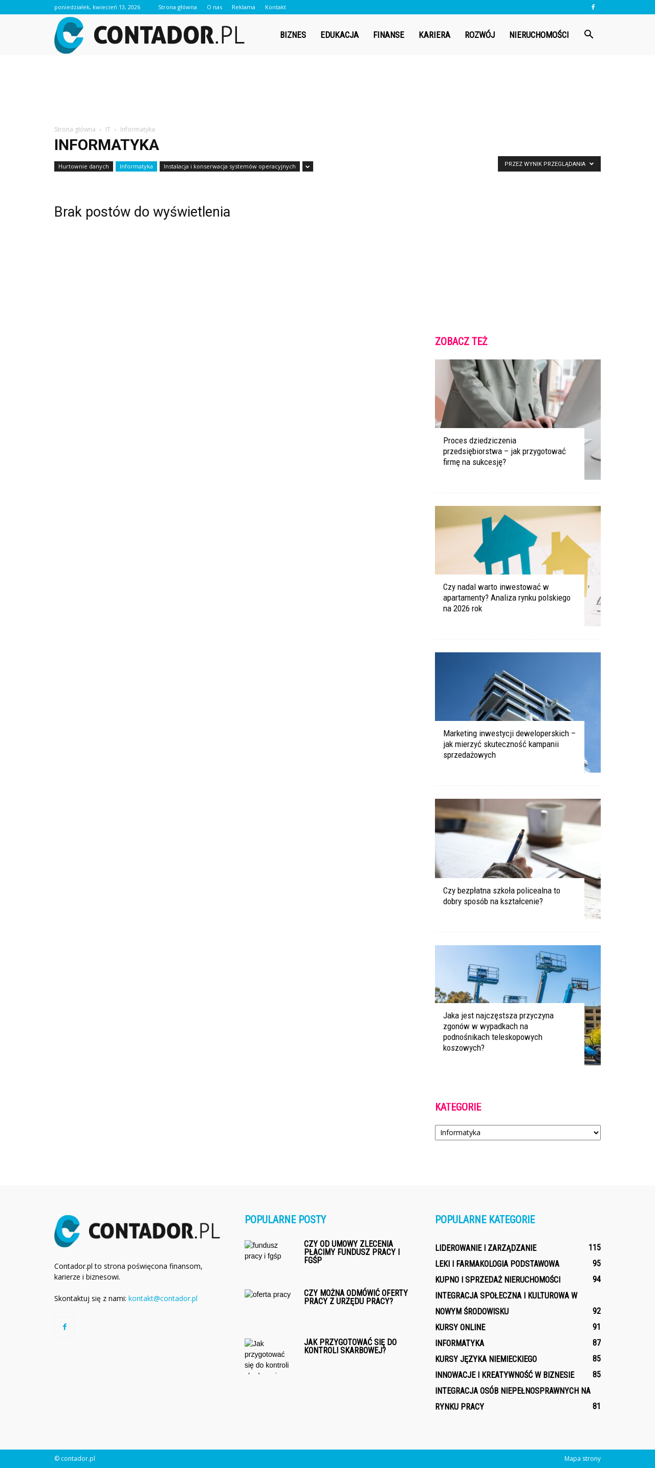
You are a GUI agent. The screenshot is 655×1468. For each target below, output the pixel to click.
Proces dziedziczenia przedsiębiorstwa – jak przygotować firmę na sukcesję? (504, 451)
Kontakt (275, 7)
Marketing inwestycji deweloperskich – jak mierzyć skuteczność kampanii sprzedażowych (509, 744)
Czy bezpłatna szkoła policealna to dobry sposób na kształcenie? (501, 895)
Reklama (243, 7)
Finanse (388, 35)
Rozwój (480, 35)
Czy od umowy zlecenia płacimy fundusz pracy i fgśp (352, 1252)
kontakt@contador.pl (163, 1298)
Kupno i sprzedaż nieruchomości (497, 1280)
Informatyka (136, 166)
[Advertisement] (327, 91)
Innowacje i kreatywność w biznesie (504, 1375)
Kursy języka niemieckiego (486, 1359)
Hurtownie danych (83, 166)
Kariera (434, 35)
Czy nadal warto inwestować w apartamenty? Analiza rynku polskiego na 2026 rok (507, 597)
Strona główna (177, 7)
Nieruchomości (539, 35)
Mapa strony (582, 1458)
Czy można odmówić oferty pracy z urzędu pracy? (356, 1297)
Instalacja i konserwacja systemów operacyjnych (230, 166)
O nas (214, 7)
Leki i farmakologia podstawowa (497, 1264)
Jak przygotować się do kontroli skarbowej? (350, 1346)
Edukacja (339, 35)
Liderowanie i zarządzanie (485, 1248)
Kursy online (460, 1327)
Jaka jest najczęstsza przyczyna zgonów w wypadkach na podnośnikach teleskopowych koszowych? (498, 1031)
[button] (588, 35)
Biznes (293, 35)
